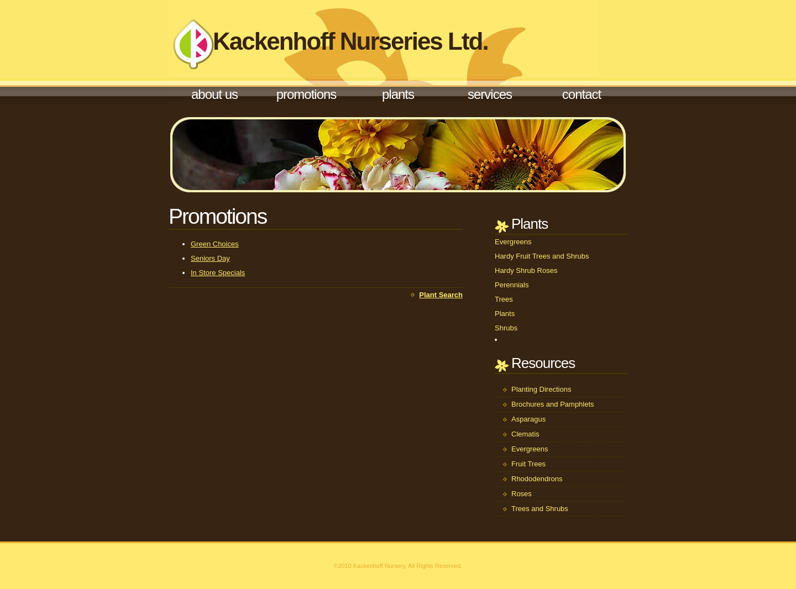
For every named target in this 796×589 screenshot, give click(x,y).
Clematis (525, 434)
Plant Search (441, 295)
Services (490, 94)
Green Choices (215, 244)
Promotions (306, 94)
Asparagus (528, 419)
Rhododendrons (537, 479)
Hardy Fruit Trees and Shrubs (542, 256)
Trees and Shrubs (539, 508)
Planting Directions (541, 389)
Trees (504, 299)
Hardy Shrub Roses (526, 270)
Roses (521, 494)
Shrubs (506, 328)
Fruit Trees (528, 464)
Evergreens (513, 242)
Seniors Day (210, 258)
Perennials (511, 285)
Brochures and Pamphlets (552, 404)
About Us (214, 94)
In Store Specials (218, 273)
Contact (581, 94)
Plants (398, 94)
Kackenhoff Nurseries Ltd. (350, 41)
